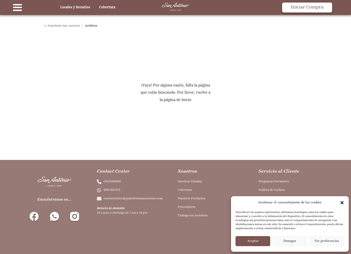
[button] (342, 202)
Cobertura (107, 7)
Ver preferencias (327, 241)
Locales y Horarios (75, 7)
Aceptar (253, 241)
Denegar (289, 241)
